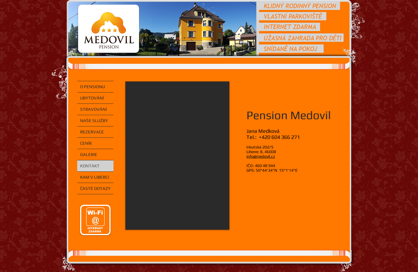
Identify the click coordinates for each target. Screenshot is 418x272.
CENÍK (86, 143)
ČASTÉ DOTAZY (95, 188)
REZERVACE (92, 131)
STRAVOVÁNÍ (93, 109)
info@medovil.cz (260, 156)
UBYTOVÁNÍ (92, 97)
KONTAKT (90, 165)
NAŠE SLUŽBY (94, 120)
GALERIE (88, 154)
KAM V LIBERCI (94, 177)
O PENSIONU (92, 86)
